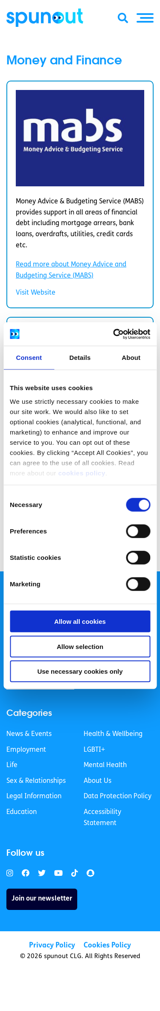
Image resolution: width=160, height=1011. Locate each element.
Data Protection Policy (117, 796)
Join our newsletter (42, 898)
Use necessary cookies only (79, 671)
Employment (26, 750)
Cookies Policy (107, 945)
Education (21, 812)
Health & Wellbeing (113, 734)
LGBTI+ (94, 750)
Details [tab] (80, 357)
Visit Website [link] (35, 293)
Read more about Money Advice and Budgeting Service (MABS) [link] (71, 270)
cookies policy (81, 472)
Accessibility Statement (102, 818)
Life (11, 765)
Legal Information (33, 796)
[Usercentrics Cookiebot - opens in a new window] (114, 333)
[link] (9, 873)
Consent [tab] (29, 357)
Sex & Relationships (36, 781)
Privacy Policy (52, 945)
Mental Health (105, 765)
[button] (145, 18)
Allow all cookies (80, 621)
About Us (97, 781)
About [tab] (131, 357)
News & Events (29, 734)
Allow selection (80, 646)
